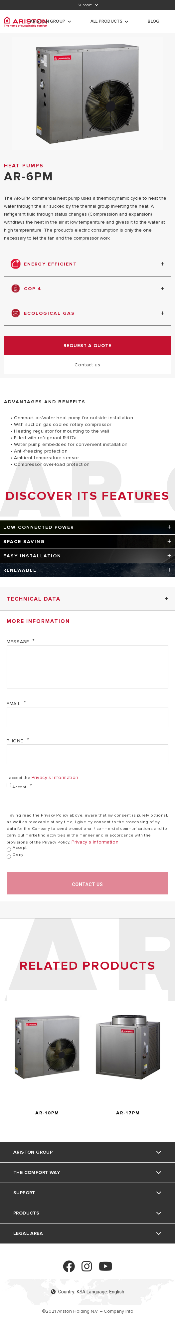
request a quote (87, 345)
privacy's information (55, 777)
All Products (106, 21)
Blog (153, 21)
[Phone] (87, 754)
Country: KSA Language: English (87, 1291)
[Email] (87, 717)
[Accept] (9, 785)
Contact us (87, 365)
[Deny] (9, 856)
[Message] (87, 666)
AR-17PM (128, 1113)
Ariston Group (47, 21)
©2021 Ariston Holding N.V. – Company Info (87, 1311)
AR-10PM (47, 1113)
